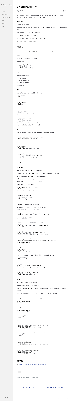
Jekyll (62, 398)
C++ (19, 372)
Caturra (19, 11)
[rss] (8, 398)
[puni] (6, 398)
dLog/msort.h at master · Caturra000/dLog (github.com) (33, 364)
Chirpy (67, 398)
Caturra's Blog (6, 5)
